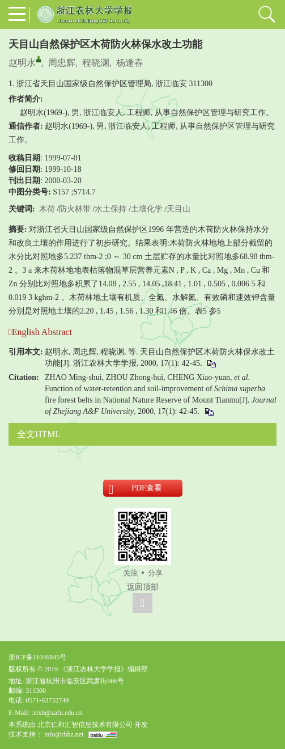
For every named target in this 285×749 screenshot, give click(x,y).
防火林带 (75, 209)
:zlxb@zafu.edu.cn (56, 713)
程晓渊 (95, 62)
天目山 (178, 209)
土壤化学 (147, 209)
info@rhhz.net (63, 734)
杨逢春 (129, 62)
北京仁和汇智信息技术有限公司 (85, 725)
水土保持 (110, 209)
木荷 (47, 209)
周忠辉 (61, 62)
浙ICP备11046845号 (37, 657)
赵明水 (22, 62)
